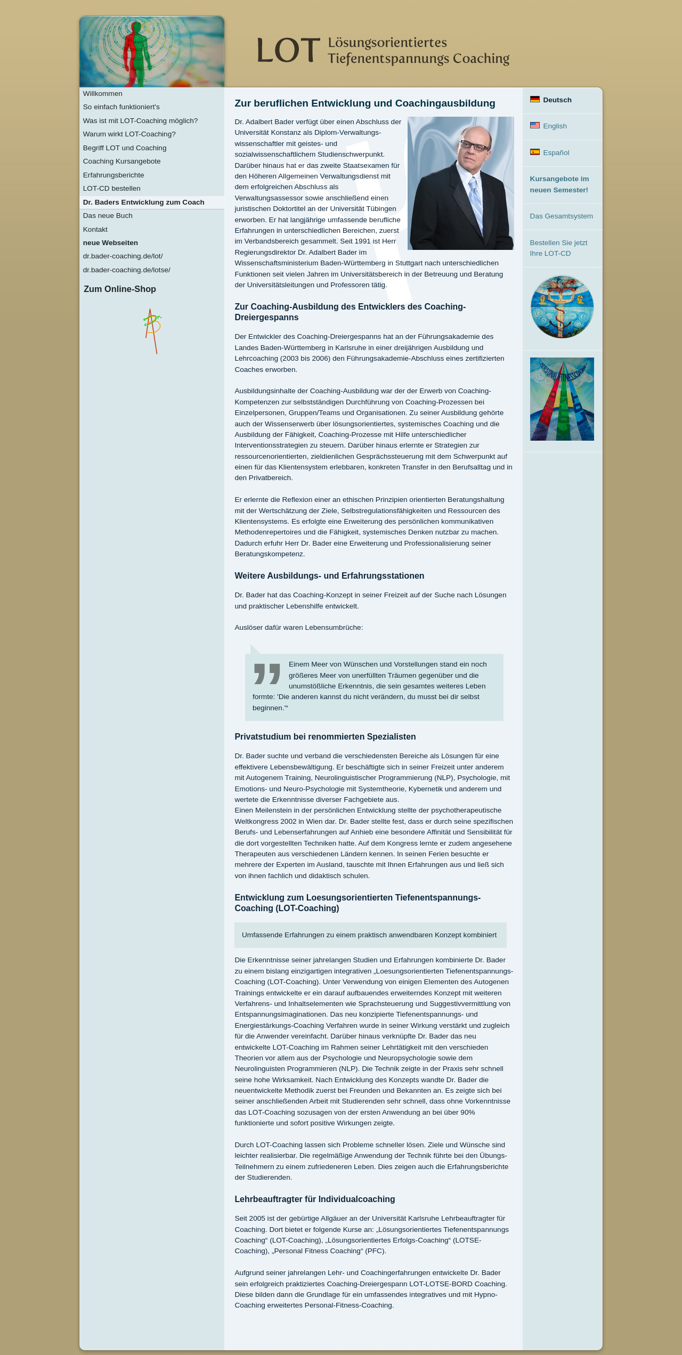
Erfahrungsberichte (113, 175)
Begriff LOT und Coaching (125, 148)
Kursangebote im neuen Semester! (559, 184)
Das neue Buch (108, 216)
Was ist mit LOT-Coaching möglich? (140, 121)
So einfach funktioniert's (121, 107)
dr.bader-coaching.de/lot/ (123, 256)
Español (550, 153)
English (548, 126)
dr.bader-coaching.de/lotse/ (126, 270)
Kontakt (95, 229)
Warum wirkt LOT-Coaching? (129, 134)
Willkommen (103, 94)
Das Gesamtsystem (562, 216)
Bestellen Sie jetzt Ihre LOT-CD (559, 248)
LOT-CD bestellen (112, 188)
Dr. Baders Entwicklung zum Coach (144, 202)
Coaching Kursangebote (122, 161)
